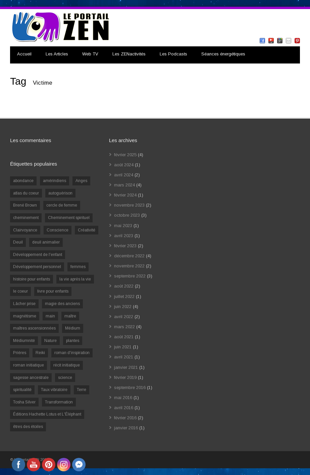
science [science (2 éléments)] (65, 377)
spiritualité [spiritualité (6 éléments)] (22, 389)
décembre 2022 (129, 255)
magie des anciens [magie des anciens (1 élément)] (62, 303)
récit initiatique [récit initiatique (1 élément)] (66, 365)
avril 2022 (123, 316)
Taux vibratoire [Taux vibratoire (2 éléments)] (54, 389)
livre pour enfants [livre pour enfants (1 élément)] (52, 291)
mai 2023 (123, 225)
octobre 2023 (127, 215)
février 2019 (125, 377)
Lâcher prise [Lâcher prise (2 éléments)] (24, 303)
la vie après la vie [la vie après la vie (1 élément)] (75, 279)
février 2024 (125, 195)
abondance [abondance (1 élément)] (23, 180)
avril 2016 (123, 407)
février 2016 (125, 417)
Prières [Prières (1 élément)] (19, 352)
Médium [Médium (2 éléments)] (72, 328)
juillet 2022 (124, 296)
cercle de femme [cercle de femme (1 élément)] (61, 205)
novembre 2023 (129, 205)
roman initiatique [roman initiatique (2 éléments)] (28, 365)
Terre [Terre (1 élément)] (81, 389)
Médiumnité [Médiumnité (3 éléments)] (24, 340)
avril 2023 (123, 235)
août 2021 (124, 336)
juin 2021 (123, 346)
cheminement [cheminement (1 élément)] (26, 217)
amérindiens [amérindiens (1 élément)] (54, 180)
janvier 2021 (126, 367)
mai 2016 (123, 397)
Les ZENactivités (129, 53)
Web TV (90, 53)
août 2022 (124, 286)
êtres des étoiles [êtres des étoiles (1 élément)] (28, 426)
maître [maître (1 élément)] (70, 316)
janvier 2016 (126, 427)
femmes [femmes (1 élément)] (78, 266)
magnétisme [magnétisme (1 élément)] (24, 316)
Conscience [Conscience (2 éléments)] (57, 230)
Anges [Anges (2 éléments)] (81, 180)
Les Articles (57, 53)
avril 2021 (123, 356)
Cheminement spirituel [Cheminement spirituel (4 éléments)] (69, 217)
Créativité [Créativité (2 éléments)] (86, 230)
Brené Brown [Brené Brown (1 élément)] (25, 205)
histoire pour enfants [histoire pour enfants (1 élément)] (31, 279)
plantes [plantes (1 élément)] (72, 340)
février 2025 (125, 154)
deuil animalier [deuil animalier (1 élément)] (46, 242)
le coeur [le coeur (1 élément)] (20, 291)
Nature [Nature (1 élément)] (50, 340)
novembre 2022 (129, 265)
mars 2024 (124, 184)
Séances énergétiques (223, 53)
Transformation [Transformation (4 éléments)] (59, 402)
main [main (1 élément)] (50, 316)
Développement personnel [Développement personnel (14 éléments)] (37, 266)
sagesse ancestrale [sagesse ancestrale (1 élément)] (31, 377)
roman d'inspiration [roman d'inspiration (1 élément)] (72, 352)
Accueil (24, 53)
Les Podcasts (173, 53)
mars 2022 (124, 326)
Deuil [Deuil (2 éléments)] (18, 242)
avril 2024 (123, 174)
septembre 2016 (130, 387)
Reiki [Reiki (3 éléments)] (40, 352)
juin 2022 (123, 306)
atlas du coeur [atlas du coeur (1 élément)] (26, 193)
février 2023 (125, 245)
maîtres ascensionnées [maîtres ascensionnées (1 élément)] (34, 328)
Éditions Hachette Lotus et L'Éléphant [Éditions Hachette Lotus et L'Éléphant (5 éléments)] (47, 414)
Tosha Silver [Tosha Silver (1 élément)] (24, 402)
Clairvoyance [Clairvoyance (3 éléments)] (25, 230)
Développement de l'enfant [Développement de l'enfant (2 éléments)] (37, 254)
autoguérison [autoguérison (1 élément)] (60, 193)
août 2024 (124, 164)
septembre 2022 (130, 275)
